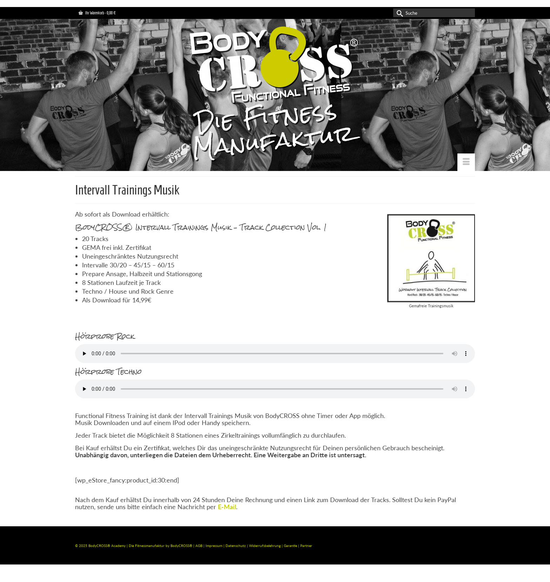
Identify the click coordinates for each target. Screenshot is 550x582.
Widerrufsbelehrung (265, 545)
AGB (198, 545)
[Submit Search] (398, 12)
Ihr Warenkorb (97, 13)
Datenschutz (236, 545)
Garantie (291, 545)
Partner (306, 545)
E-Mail (227, 507)
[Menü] (466, 162)
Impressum (214, 545)
